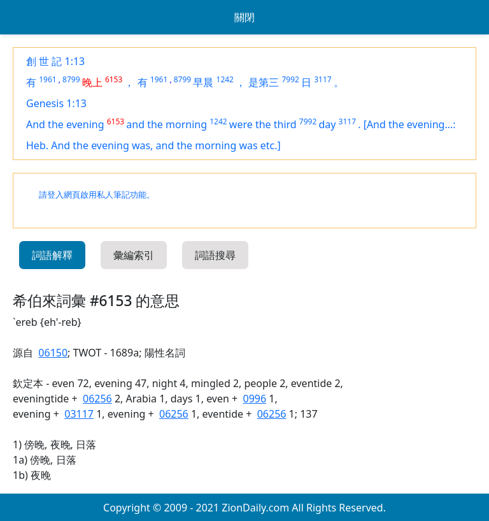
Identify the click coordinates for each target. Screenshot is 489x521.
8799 (71, 79)
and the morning (166, 124)
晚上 (92, 82)
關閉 (244, 17)
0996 (255, 399)
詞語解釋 (52, 255)
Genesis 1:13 (56, 103)
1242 (225, 79)
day (327, 124)
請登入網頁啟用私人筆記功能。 (97, 195)
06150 (52, 353)
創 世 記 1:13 (55, 61)
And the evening (65, 124)
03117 (79, 414)
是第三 (263, 82)
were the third (263, 124)
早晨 (203, 82)
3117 (322, 79)
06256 (97, 399)
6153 (113, 79)
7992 (290, 79)
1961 (47, 79)
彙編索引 (133, 255)
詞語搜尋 (215, 255)
